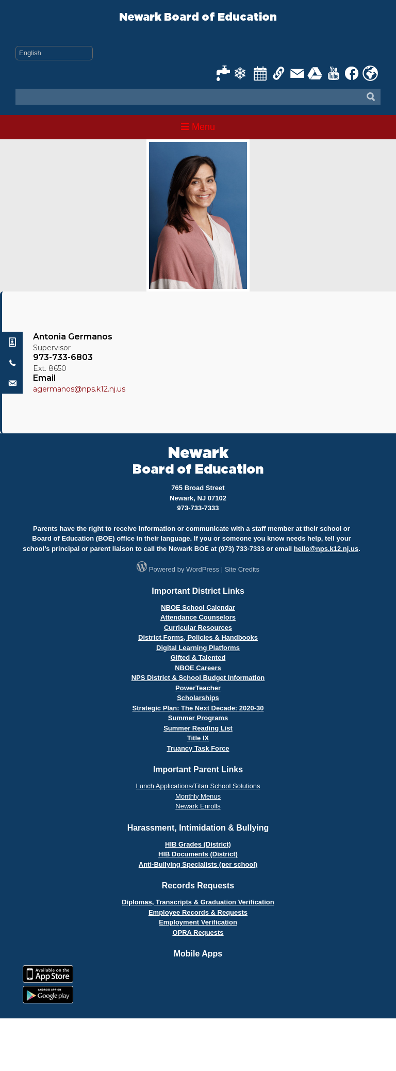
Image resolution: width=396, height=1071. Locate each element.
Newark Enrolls (197, 806)
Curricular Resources (198, 627)
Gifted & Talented (198, 657)
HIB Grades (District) (198, 844)
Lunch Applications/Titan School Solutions (198, 786)
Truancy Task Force (198, 748)
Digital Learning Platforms (198, 648)
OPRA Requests (197, 932)
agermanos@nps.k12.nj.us (79, 389)
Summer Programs (198, 718)
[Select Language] (54, 53)
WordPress (202, 569)
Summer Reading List (198, 728)
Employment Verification (198, 922)
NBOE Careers (198, 668)
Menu (198, 127)
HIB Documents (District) (198, 854)
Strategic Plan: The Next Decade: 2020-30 (197, 708)
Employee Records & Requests (198, 912)
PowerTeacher (198, 688)
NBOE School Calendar (198, 607)
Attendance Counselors (198, 617)
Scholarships (198, 698)
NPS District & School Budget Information (198, 677)
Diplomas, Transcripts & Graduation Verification (198, 902)
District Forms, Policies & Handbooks (198, 637)
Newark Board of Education (198, 17)
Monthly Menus (198, 796)
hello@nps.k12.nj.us (326, 549)
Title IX (198, 738)
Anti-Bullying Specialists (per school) (198, 864)
